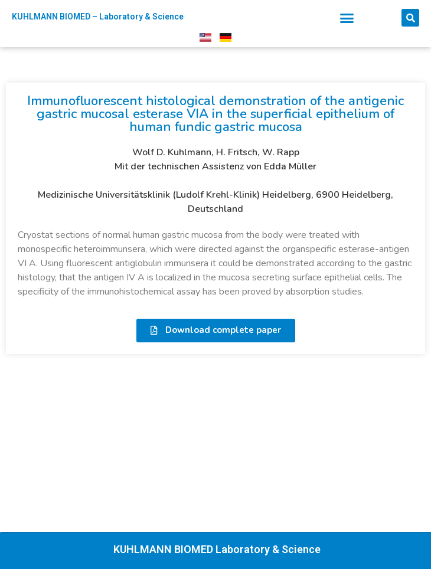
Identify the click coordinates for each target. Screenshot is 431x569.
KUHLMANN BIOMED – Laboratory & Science (98, 16)
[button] (347, 18)
